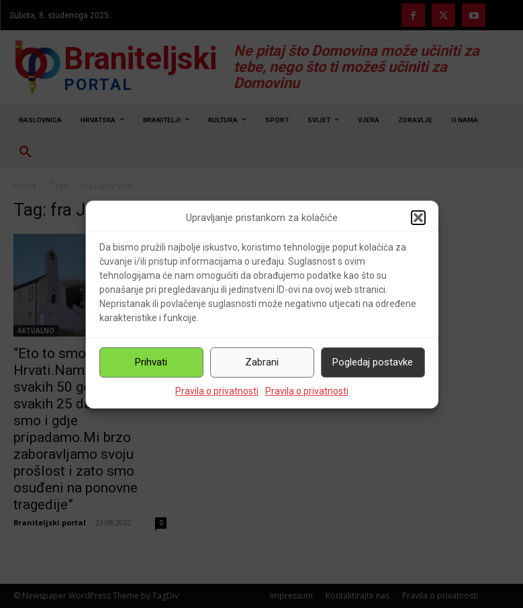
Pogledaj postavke (372, 362)
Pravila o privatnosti (216, 391)
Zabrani (262, 362)
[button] (418, 217)
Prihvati (151, 362)
